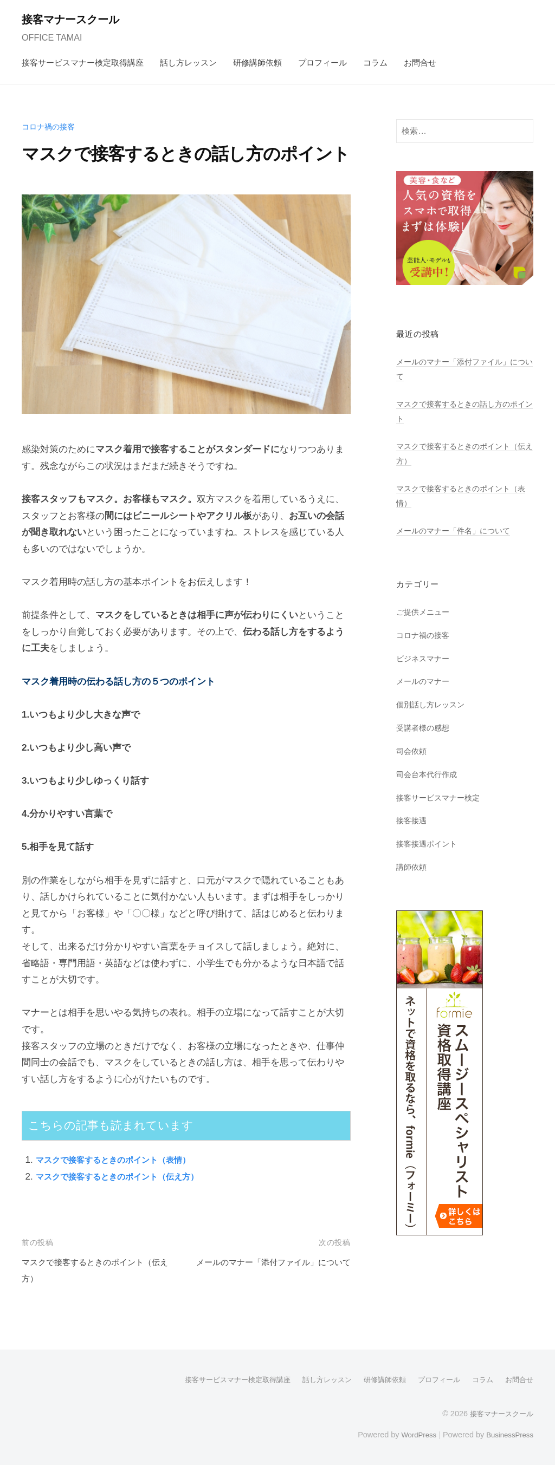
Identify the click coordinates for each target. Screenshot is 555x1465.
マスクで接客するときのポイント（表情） (123, 1160)
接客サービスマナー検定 (441, 797)
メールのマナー (424, 681)
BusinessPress (508, 1434)
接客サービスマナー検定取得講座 (83, 62)
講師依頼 (412, 866)
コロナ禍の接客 (50, 126)
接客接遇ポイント (428, 843)
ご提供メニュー (424, 611)
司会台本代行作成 (428, 774)
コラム (375, 62)
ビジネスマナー (424, 658)
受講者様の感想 (424, 727)
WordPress (412, 1434)
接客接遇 (412, 820)
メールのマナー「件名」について (457, 530)
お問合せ (420, 62)
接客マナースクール (77, 19)
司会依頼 (412, 751)
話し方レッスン (188, 62)
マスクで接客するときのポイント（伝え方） (128, 1176)
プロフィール (322, 62)
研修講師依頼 (257, 62)
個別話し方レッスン (432, 704)
